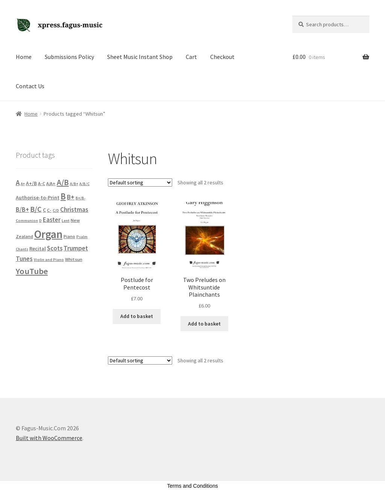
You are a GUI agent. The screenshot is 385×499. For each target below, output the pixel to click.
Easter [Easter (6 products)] (52, 220)
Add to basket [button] (136, 316)
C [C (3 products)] (44, 210)
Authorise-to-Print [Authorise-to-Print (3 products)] (37, 197)
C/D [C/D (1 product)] (56, 210)
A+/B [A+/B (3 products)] (31, 183)
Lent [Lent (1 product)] (66, 220)
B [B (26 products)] (63, 196)
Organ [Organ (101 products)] (48, 234)
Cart (191, 56)
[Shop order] (140, 182)
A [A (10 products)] (18, 182)
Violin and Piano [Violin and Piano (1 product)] (49, 259)
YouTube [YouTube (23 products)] (32, 271)
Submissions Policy (69, 56)
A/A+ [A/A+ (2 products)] (51, 183)
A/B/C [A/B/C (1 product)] (84, 183)
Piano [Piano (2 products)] (69, 236)
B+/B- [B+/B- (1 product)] (80, 198)
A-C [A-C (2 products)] (41, 183)
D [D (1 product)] (40, 220)
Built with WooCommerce (49, 438)
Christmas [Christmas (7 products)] (74, 209)
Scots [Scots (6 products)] (54, 248)
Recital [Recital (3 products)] (37, 248)
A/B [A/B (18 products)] (63, 182)
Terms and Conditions (192, 486)
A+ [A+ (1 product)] (23, 183)
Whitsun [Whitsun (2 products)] (73, 259)
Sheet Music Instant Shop (140, 56)
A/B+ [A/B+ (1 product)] (74, 183)
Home (24, 56)
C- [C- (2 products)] (49, 210)
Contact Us (30, 86)
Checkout (222, 56)
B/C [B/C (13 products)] (36, 209)
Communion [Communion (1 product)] (27, 220)
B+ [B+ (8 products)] (70, 197)
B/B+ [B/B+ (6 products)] (22, 210)
